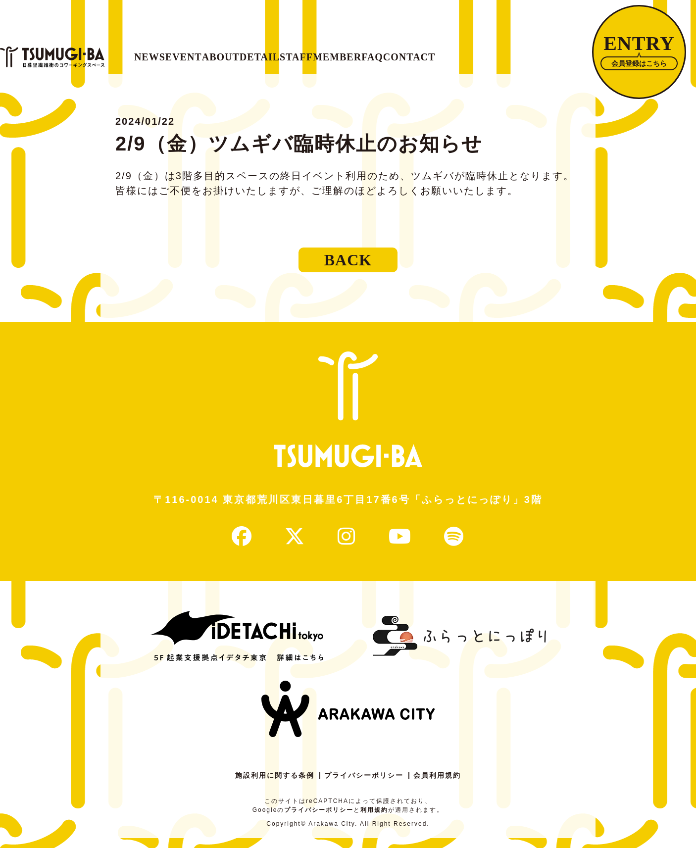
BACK (348, 270)
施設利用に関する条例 (274, 785)
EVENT (233, 52)
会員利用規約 (437, 785)
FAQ (556, 52)
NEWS (173, 52)
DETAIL (363, 52)
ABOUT (296, 52)
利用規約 (374, 819)
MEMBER (494, 52)
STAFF (426, 52)
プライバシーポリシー (363, 785)
